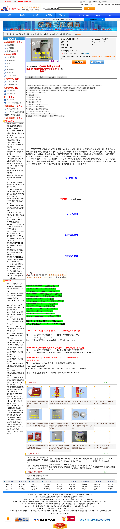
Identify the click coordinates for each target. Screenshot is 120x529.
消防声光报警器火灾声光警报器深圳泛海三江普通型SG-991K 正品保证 (15, 126)
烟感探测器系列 (9, 42)
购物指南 (51, 77)
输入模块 (10, 63)
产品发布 (72, 484)
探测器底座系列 (9, 106)
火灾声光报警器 (12, 84)
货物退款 (97, 489)
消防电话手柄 (11, 90)
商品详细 (30, 77)
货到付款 (34, 489)
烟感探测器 (10, 48)
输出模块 (26, 34)
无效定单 (47, 486)
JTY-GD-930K (55, 19)
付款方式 (111, 15)
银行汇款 (34, 486)
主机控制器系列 (9, 118)
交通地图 (110, 486)
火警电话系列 (9, 88)
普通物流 (22, 489)
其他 (5, 97)
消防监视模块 (11, 57)
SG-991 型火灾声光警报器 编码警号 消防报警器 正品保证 (15, 177)
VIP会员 (59, 484)
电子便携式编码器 (12, 109)
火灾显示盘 (10, 100)
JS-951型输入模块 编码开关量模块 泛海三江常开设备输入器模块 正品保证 (15, 215)
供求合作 (84, 486)
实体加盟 (84, 484)
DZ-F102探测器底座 (13, 115)
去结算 (79, 34)
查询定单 (47, 484)
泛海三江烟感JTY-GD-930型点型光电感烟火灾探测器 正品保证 (15, 352)
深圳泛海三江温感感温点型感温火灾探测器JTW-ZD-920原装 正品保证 (15, 389)
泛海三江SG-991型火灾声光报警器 (104, 467)
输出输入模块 (11, 75)
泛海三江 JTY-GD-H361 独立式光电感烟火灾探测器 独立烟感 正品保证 (15, 238)
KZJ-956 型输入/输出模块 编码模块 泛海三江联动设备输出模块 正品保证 (15, 184)
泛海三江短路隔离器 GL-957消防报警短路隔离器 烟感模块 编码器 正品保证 (15, 264)
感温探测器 (10, 45)
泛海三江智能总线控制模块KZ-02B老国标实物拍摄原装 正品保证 (15, 201)
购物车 (85, 2)
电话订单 (9, 486)
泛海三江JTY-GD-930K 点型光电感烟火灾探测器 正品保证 (15, 366)
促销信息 (62, 77)
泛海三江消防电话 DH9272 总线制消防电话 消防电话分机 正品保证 (15, 133)
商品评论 (41, 77)
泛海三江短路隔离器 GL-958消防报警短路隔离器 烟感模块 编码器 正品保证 (15, 159)
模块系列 (18, 34)
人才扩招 (86, 15)
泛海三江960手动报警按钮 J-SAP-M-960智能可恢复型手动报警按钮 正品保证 (15, 413)
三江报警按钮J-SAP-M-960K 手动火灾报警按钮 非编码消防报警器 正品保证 (15, 420)
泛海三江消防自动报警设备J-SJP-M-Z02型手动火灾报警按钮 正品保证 (15, 252)
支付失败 (47, 489)
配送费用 (22, 486)
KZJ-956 (69, 19)
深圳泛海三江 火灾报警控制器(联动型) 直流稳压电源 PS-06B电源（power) (15, 227)
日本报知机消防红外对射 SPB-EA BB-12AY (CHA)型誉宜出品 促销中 (15, 276)
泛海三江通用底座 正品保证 (15, 284)
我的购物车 (93, 19)
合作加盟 (36, 15)
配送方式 (22, 484)
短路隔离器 (10, 69)
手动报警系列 (9, 79)
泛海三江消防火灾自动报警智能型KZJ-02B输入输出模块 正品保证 (15, 152)
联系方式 (110, 484)
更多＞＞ (107, 382)
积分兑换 (59, 489)
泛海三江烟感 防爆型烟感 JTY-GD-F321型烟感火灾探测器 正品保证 (15, 166)
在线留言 (110, 489)
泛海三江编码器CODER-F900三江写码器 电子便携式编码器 (15, 145)
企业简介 (22, 15)
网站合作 (84, 489)
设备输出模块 (11, 60)
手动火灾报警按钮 (12, 81)
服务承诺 (97, 486)
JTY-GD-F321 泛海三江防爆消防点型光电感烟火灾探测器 (15, 208)
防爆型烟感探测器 (12, 51)
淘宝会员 (59, 486)
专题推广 (72, 489)
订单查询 (49, 15)
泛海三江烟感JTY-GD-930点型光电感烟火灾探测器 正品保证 (15, 245)
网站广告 (72, 486)
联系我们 (98, 15)
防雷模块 (10, 72)
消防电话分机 (11, 94)
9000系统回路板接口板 (14, 103)
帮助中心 (62, 15)
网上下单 (9, 484)
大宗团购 (9, 489)
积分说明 (86, 54)
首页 (9, 15)
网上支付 (34, 484)
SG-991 (62, 19)
